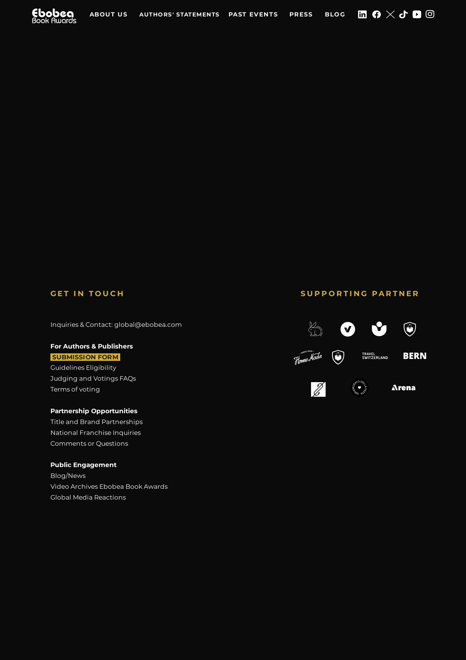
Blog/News (68, 475)
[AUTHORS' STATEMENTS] (179, 14)
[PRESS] (301, 14)
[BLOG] (335, 14)
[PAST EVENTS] (253, 14)
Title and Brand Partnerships (96, 422)
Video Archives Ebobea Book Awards (109, 486)
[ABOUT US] (108, 14)
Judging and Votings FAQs (93, 378)
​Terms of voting (75, 389)
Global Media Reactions (88, 497)
